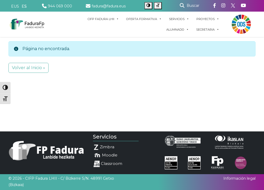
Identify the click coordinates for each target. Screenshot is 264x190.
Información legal (239, 178)
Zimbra (103, 147)
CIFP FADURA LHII (103, 19)
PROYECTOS (207, 19)
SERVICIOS (179, 19)
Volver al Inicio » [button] (28, 67)
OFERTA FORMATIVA (144, 19)
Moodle (105, 155)
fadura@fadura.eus (106, 6)
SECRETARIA (207, 29)
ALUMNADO (177, 29)
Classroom (107, 164)
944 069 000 (57, 6)
